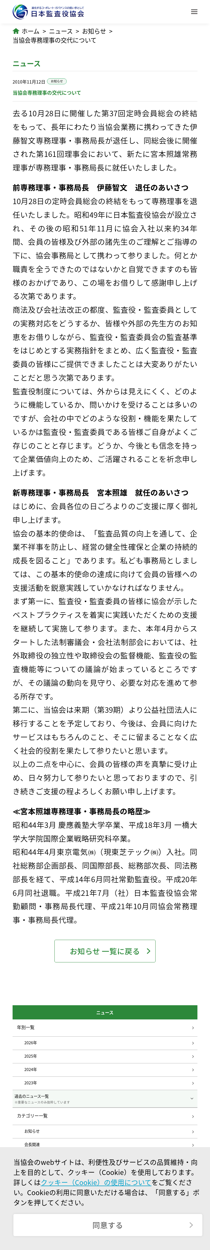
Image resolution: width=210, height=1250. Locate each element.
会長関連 (32, 1144)
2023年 (30, 1083)
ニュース (61, 30)
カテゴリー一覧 (32, 1115)
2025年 (30, 1056)
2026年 (30, 1043)
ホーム (30, 30)
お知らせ (94, 30)
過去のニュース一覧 (104, 1099)
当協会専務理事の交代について (55, 39)
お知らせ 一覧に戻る (105, 951)
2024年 (30, 1069)
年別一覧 (25, 1027)
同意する (107, 1225)
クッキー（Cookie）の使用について (96, 1182)
